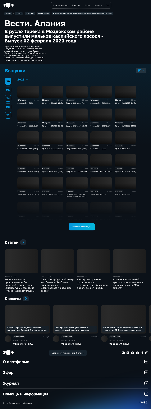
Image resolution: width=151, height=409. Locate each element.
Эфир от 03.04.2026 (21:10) (27, 219)
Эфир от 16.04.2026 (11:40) (76, 103)
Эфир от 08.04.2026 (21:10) (52, 172)
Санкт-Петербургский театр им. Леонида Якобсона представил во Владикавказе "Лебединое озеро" (57, 285)
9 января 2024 (10, 276)
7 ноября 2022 (82, 276)
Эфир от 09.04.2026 (123, 149)
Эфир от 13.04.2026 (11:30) (100, 126)
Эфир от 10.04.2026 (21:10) (76, 149)
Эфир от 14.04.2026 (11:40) (52, 126)
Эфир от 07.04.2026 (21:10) (100, 172)
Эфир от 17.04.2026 (25, 103)
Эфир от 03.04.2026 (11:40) (52, 219)
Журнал (75, 383)
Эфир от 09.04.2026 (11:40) (28, 172)
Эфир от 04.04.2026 (123, 194)
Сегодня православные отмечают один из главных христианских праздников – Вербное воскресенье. (77, 197)
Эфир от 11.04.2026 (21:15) (27, 149)
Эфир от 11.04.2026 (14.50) (52, 149)
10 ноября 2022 (47, 276)
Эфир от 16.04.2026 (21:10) (52, 103)
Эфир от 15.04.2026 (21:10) (100, 103)
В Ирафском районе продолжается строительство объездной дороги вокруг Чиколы (92, 283)
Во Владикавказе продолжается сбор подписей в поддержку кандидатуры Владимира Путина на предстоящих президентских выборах (19, 286)
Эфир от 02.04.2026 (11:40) (101, 219)
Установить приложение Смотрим (68, 353)
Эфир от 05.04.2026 (98, 194)
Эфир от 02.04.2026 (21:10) (76, 219)
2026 (27, 79)
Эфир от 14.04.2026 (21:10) (27, 126)
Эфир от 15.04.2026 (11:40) (125, 103)
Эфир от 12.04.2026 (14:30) (125, 126)
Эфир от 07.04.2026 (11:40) (125, 172)
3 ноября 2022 (118, 276)
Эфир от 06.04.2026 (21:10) (28, 194)
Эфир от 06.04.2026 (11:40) (52, 194)
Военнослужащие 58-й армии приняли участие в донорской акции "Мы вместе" (128, 283)
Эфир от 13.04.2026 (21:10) (76, 126)
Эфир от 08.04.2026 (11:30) (76, 172)
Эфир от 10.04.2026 (98, 149)
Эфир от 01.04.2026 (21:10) (125, 219)
